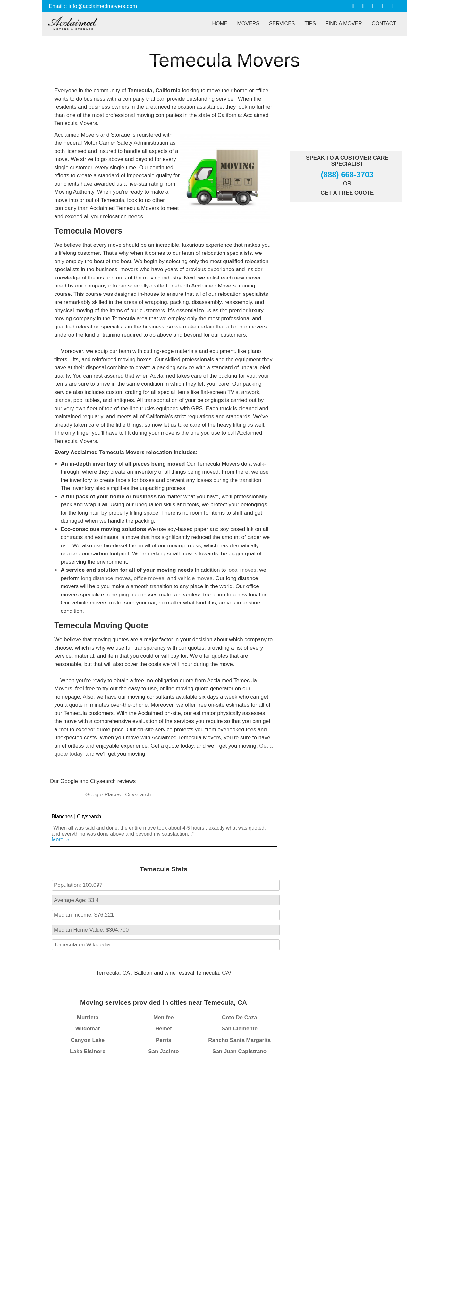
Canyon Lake (88, 1040)
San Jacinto (163, 1051)
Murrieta (87, 1017)
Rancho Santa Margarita (239, 1040)
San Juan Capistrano (239, 1051)
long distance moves (106, 578)
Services (282, 23)
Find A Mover (344, 23)
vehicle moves (195, 578)
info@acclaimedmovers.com (102, 6)
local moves (241, 570)
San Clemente (239, 1029)
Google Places (103, 795)
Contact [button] (384, 23)
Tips (310, 23)
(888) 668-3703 (347, 174)
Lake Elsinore (88, 1051)
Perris (163, 1040)
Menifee (163, 1017)
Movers (248, 23)
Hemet (163, 1029)
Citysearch (138, 795)
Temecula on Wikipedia (82, 945)
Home (220, 23)
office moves (149, 578)
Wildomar (87, 1029)
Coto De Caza (239, 1017)
